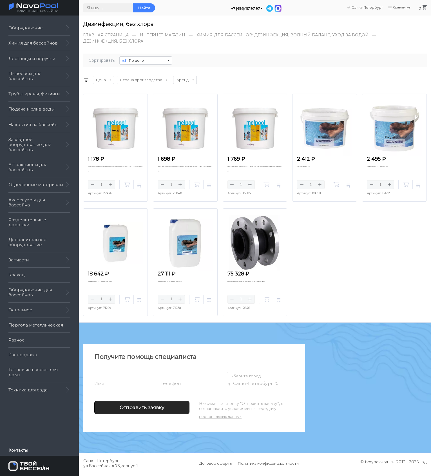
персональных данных (220, 419)
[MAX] (278, 8)
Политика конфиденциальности (268, 466)
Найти (144, 7)
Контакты (18, 450)
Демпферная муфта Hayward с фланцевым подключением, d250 (254, 287)
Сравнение (398, 8)
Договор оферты (216, 466)
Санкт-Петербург (253, 386)
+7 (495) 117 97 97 (245, 8)
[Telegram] (270, 8)
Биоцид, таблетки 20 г (316, 167)
